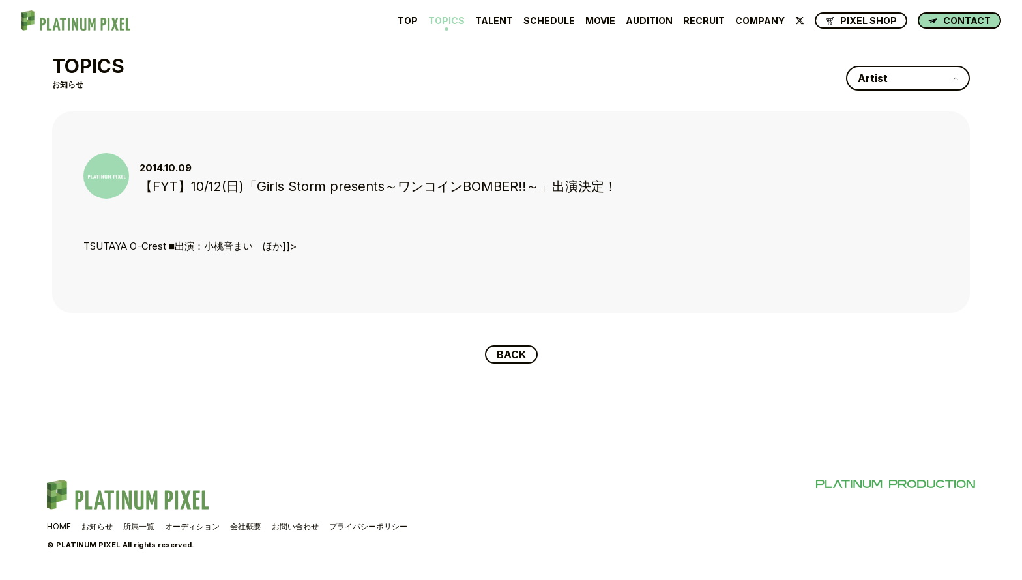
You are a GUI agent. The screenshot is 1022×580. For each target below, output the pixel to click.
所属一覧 (138, 526)
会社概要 (245, 526)
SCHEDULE (549, 20)
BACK (511, 354)
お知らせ (97, 526)
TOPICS (446, 20)
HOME (59, 526)
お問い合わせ (295, 526)
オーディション (192, 526)
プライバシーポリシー (368, 526)
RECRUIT (704, 20)
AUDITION (649, 20)
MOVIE (600, 20)
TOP (408, 20)
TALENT (494, 20)
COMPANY (760, 20)
